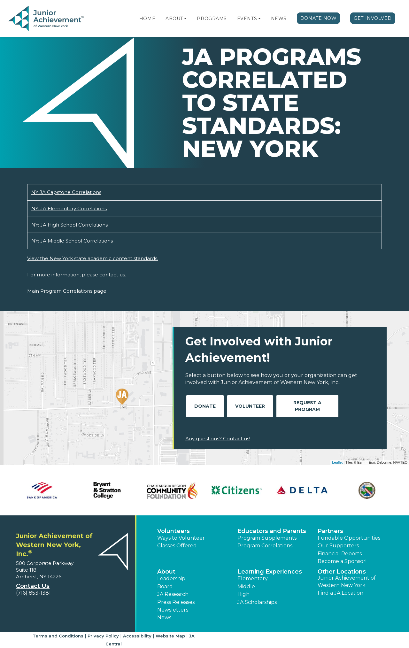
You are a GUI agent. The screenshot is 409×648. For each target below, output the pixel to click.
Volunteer (250, 406)
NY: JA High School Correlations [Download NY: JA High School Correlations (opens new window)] (69, 225)
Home (147, 18)
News (279, 18)
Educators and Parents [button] (271, 531)
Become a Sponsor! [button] (342, 561)
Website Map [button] (170, 635)
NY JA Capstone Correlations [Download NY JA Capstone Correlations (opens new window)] (66, 192)
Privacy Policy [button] (103, 635)
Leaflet (337, 462)
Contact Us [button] (33, 586)
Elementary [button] (252, 578)
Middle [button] (246, 586)
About (174, 18)
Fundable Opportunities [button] (349, 538)
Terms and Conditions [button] (58, 635)
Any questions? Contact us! (217, 439)
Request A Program (307, 406)
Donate (205, 406)
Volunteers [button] (173, 531)
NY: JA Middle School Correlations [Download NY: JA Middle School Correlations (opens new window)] (72, 241)
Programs (212, 18)
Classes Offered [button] (177, 546)
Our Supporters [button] (338, 546)
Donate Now (318, 18)
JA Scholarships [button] (257, 602)
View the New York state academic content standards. (92, 258)
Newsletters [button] (172, 610)
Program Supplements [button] (267, 538)
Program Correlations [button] (264, 546)
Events (247, 18)
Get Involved (373, 18)
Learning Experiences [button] (269, 572)
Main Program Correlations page (66, 291)
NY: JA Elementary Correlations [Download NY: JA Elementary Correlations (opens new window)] (69, 208)
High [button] (243, 594)
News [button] (164, 617)
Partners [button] (330, 531)
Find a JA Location (340, 593)
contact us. (112, 275)
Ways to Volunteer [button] (181, 538)
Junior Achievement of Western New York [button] (347, 581)
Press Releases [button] (176, 602)
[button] (185, 18)
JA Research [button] (173, 594)
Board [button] (165, 586)
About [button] (166, 572)
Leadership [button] (171, 578)
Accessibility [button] (137, 635)
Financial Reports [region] (340, 554)
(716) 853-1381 (33, 593)
